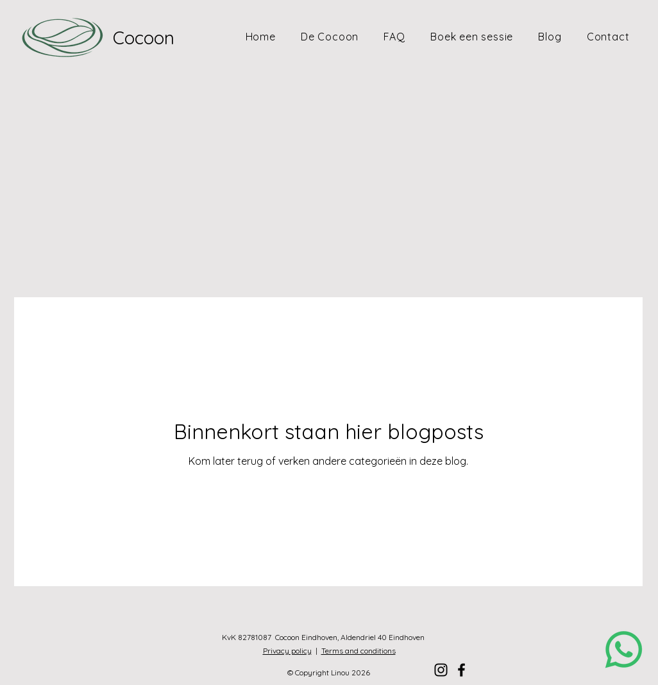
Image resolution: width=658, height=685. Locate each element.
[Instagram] (441, 670)
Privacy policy (287, 650)
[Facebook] (461, 670)
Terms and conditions (358, 650)
